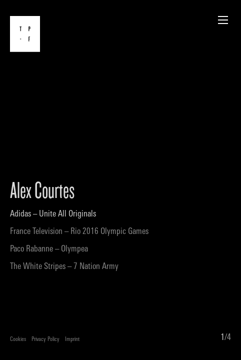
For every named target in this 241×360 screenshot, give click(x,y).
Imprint (72, 339)
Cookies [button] (18, 339)
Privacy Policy (46, 339)
